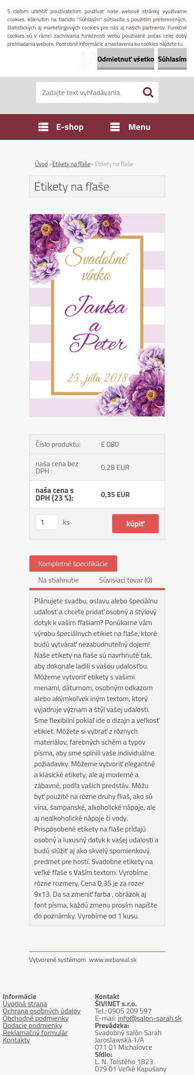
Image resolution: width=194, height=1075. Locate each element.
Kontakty (16, 1039)
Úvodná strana (25, 1003)
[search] (147, 92)
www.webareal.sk (113, 959)
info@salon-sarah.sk (150, 1018)
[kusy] (47, 522)
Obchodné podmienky (36, 1018)
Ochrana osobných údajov (41, 1010)
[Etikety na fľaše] (97, 217)
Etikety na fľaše (71, 163)
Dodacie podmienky (32, 1025)
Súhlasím (172, 58)
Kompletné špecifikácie (73, 563)
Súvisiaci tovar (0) (125, 579)
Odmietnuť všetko (125, 58)
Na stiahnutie (58, 579)
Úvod (41, 163)
